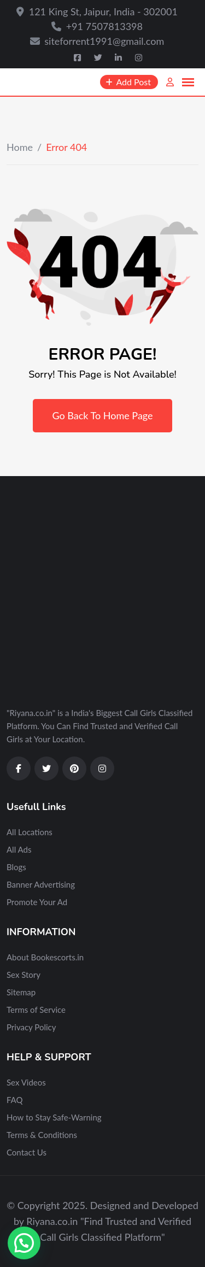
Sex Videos (26, 1082)
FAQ (15, 1100)
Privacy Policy (31, 1027)
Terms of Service (36, 1009)
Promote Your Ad (37, 902)
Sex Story (23, 974)
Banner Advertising (41, 884)
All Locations (29, 832)
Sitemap (21, 992)
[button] (24, 1243)
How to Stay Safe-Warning (54, 1117)
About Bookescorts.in (45, 957)
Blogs (16, 867)
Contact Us (26, 1152)
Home (20, 147)
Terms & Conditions (42, 1135)
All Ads (19, 849)
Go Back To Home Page (102, 415)
